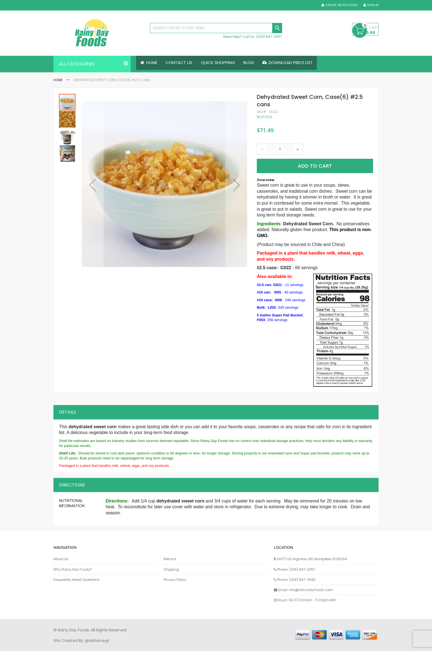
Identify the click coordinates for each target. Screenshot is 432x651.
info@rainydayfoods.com (311, 589)
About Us (60, 558)
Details (67, 411)
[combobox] (216, 28)
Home (58, 80)
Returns (170, 558)
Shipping (171, 569)
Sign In (373, 5)
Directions (72, 484)
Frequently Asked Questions (76, 579)
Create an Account (341, 5)
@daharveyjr (97, 640)
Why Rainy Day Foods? (72, 569)
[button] (93, 185)
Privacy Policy (175, 579)
